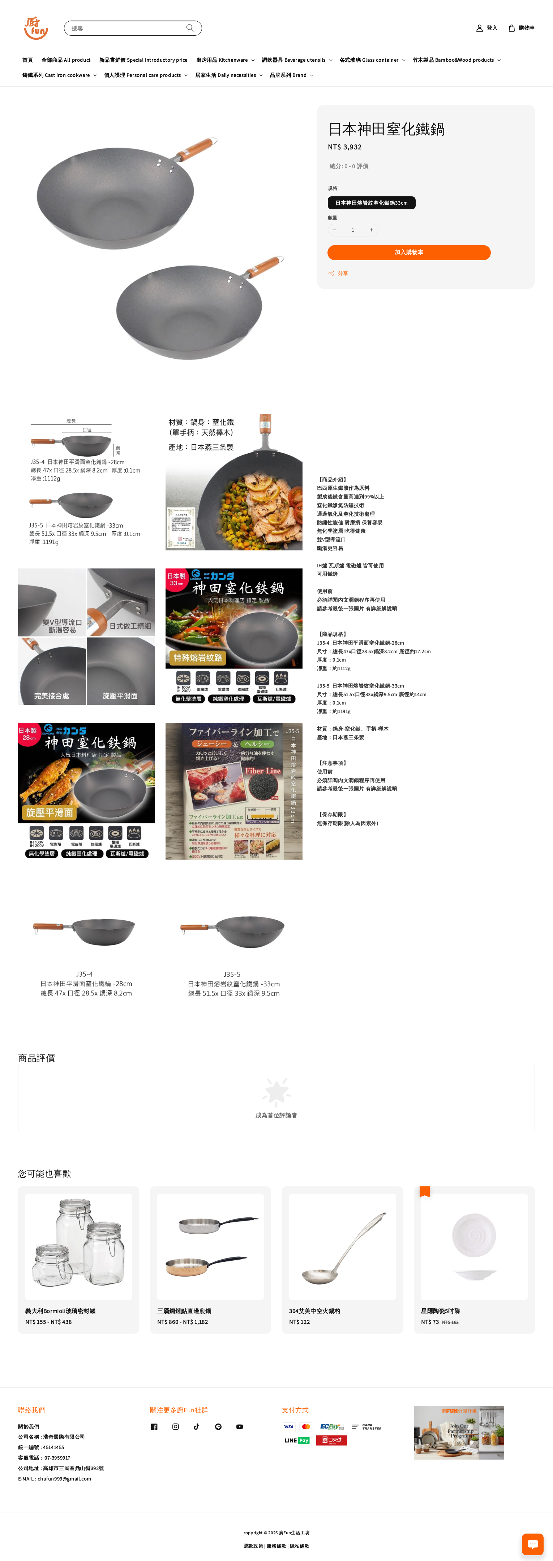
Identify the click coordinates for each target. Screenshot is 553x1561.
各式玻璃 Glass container (369, 60)
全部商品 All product (66, 60)
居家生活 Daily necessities (225, 75)
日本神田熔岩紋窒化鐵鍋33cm (371, 203)
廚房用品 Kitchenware (222, 60)
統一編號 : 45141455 (41, 1447)
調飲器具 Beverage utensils (294, 60)
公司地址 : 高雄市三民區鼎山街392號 (61, 1468)
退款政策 (253, 1546)
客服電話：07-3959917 (44, 1458)
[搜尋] (190, 28)
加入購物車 (409, 252)
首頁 (27, 60)
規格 (333, 188)
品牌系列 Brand (288, 75)
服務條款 (277, 1546)
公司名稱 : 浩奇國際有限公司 (51, 1437)
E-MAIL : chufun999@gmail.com (54, 1478)
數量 (333, 218)
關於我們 (28, 1426)
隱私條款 (300, 1546)
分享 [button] (338, 273)
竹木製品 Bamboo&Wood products (453, 60)
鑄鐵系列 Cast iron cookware (56, 75)
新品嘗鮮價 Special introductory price (143, 60)
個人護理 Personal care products (142, 75)
